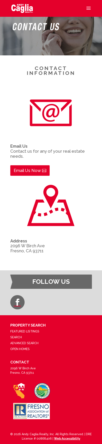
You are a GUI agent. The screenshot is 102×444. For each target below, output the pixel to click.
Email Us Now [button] (27, 170)
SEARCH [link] (16, 337)
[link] (22, 8)
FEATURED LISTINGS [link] (24, 331)
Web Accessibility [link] (67, 438)
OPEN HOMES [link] (20, 349)
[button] (88, 11)
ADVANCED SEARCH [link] (24, 343)
